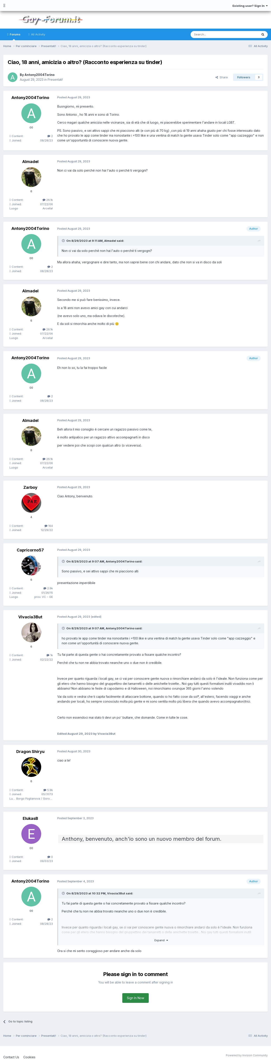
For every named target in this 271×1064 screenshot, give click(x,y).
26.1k (48, 199)
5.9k (48, 790)
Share (221, 77)
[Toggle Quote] (64, 240)
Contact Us (11, 1057)
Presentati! (55, 79)
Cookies (29, 1057)
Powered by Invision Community (247, 1055)
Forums (14, 36)
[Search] (213, 34)
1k (49, 655)
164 (49, 525)
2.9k (48, 588)
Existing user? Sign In (250, 5)
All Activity (37, 34)
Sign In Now (135, 998)
